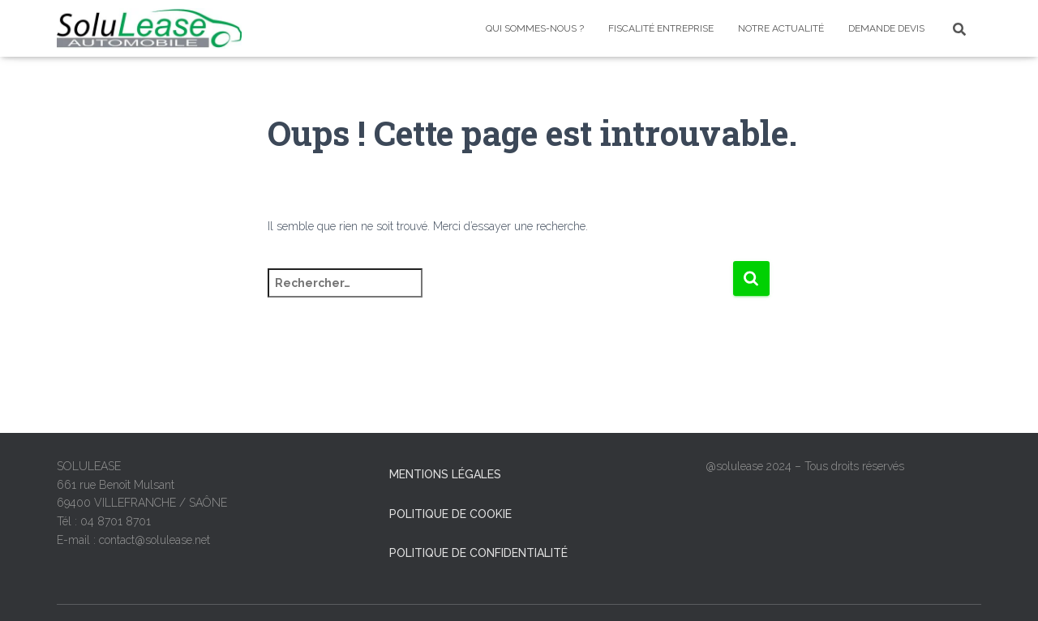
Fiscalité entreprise (661, 28)
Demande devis (886, 28)
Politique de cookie (450, 514)
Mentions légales (445, 474)
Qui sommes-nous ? (535, 28)
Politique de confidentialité (478, 552)
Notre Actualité (781, 28)
